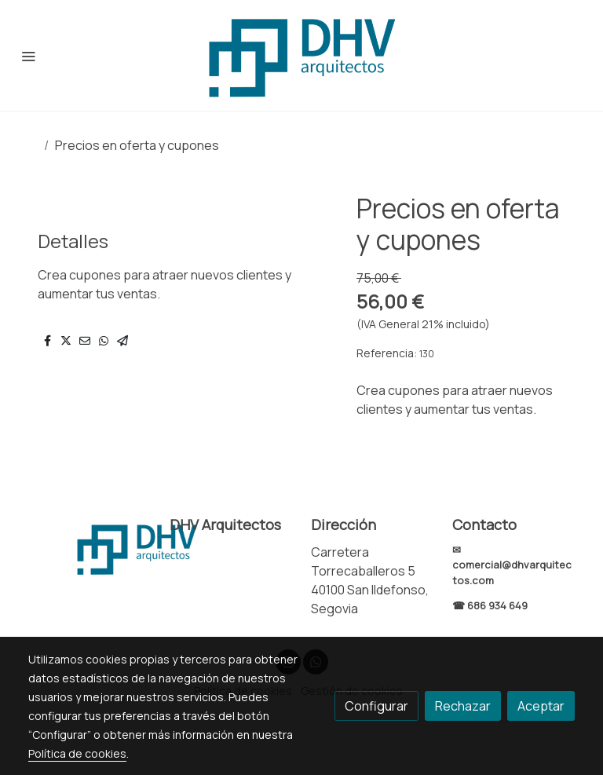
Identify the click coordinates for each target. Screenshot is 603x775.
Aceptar (541, 706)
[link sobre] (89, 548)
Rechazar (463, 706)
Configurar (376, 706)
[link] (301, 55)
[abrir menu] (28, 56)
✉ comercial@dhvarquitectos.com (512, 565)
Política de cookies (77, 753)
